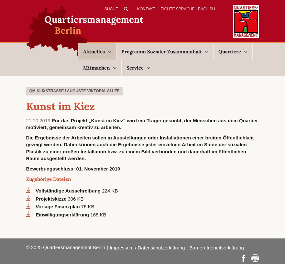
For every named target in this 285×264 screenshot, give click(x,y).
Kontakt (146, 9)
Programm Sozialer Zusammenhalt (164, 52)
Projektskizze (52, 199)
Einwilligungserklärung (63, 214)
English (206, 9)
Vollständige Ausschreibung (69, 190)
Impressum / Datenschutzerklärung (147, 247)
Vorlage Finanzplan (58, 206)
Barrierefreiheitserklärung (216, 247)
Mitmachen (99, 68)
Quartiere (232, 52)
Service (138, 68)
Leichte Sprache (177, 9)
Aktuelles (97, 52)
